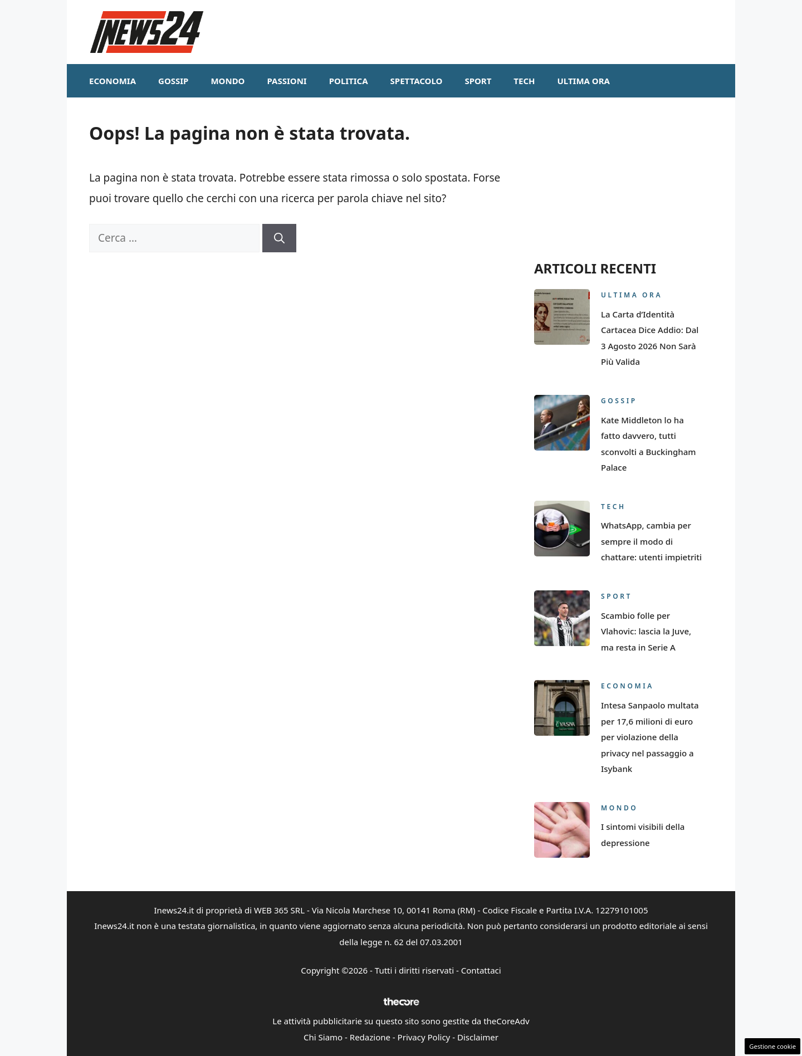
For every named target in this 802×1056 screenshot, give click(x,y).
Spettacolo (416, 80)
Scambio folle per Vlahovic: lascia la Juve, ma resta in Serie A (646, 631)
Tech (524, 80)
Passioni (286, 80)
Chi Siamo (323, 1037)
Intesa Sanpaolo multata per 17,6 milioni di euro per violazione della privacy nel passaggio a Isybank (650, 737)
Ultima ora (584, 80)
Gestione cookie (772, 1046)
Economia (112, 80)
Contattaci (481, 970)
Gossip (173, 80)
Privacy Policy (424, 1037)
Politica (348, 80)
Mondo (227, 80)
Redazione (370, 1037)
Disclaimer (477, 1037)
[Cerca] (279, 238)
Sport (477, 80)
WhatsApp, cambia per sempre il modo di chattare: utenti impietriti (651, 541)
